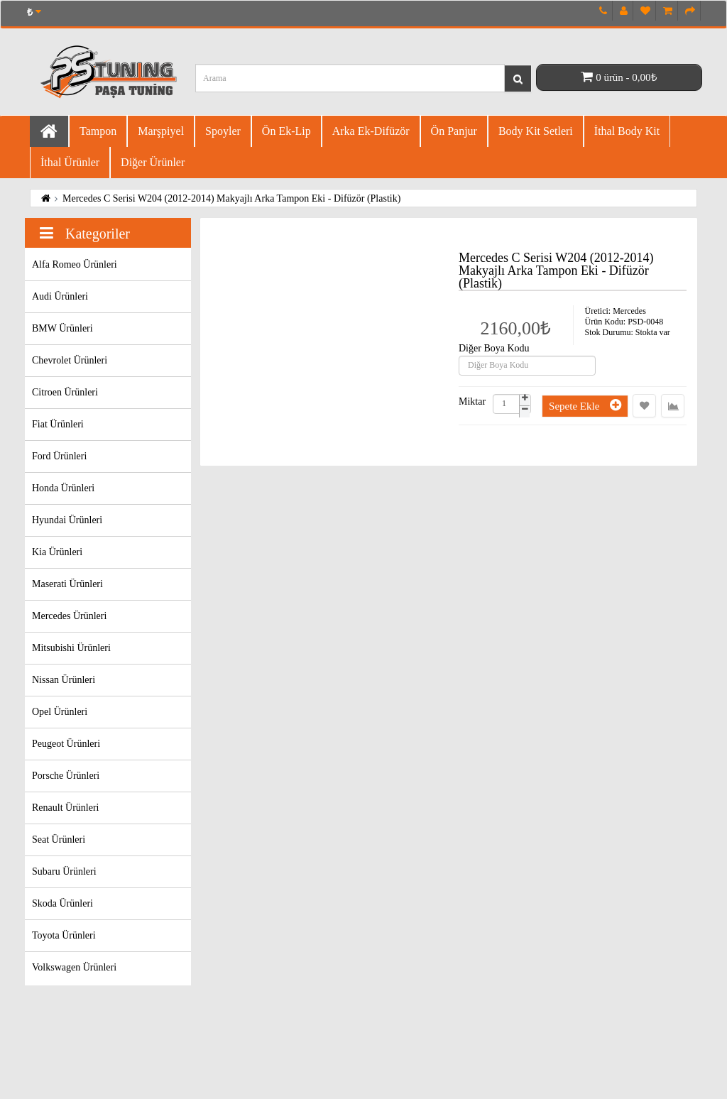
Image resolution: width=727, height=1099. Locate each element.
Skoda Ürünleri (62, 903)
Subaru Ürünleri (64, 871)
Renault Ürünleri (65, 807)
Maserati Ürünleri (67, 584)
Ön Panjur (454, 131)
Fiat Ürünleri (58, 424)
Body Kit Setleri (535, 131)
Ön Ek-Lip (286, 131)
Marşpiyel (161, 131)
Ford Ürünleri (59, 456)
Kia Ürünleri (57, 552)
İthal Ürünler (69, 162)
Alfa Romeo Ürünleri (74, 264)
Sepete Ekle (585, 405)
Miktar (472, 401)
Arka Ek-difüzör (371, 131)
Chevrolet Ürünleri (69, 360)
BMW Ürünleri (62, 328)
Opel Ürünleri (59, 711)
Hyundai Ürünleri (67, 520)
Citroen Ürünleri (65, 392)
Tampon (98, 131)
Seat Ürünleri (58, 839)
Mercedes (629, 311)
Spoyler (223, 131)
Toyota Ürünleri (64, 935)
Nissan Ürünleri (63, 679)
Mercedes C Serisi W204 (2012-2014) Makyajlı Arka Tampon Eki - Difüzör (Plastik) (231, 198)
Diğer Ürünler (153, 162)
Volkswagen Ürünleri (74, 967)
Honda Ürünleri (63, 488)
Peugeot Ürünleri (66, 743)
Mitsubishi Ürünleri (71, 648)
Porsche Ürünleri (65, 775)
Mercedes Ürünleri (69, 616)
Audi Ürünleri (60, 296)
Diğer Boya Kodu (494, 348)
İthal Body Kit (627, 131)
